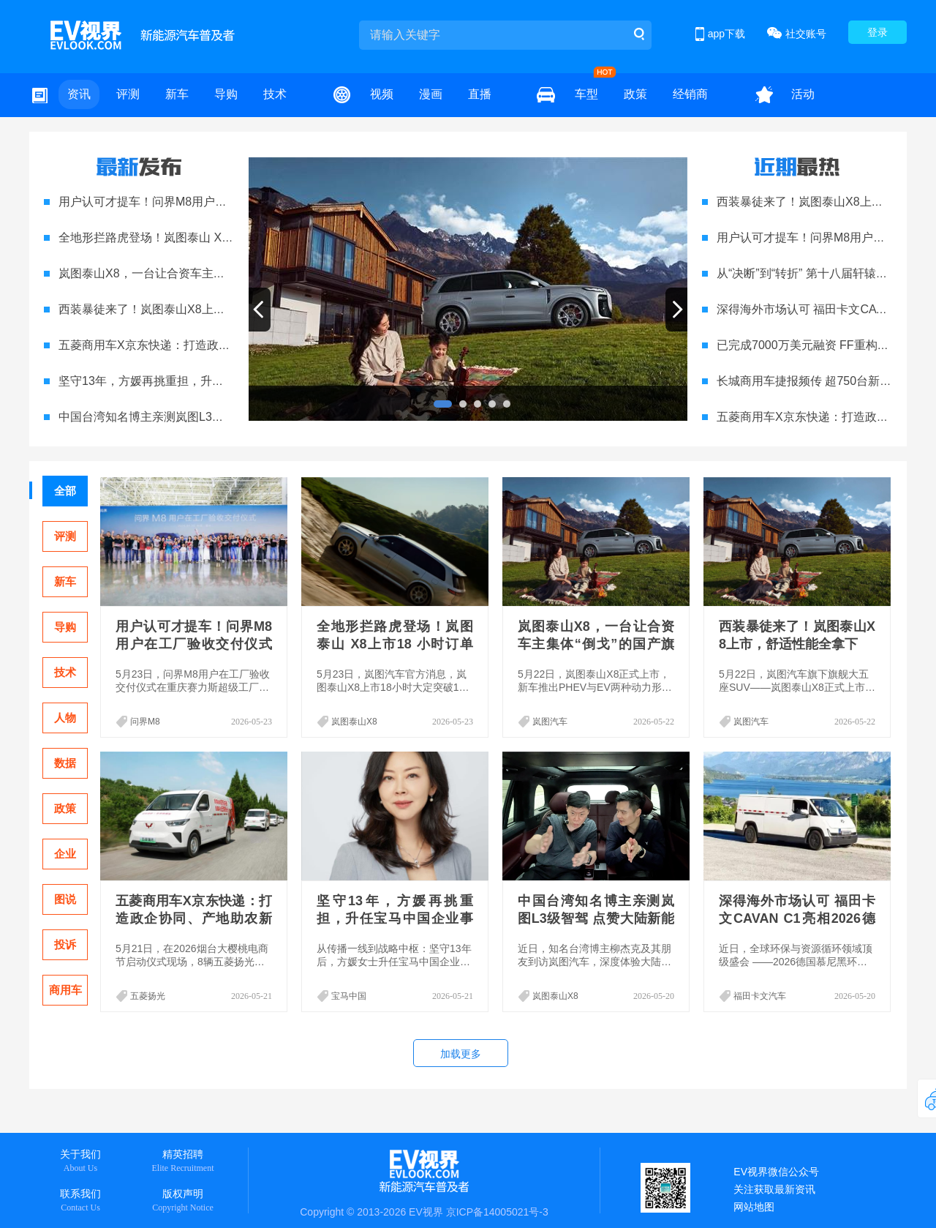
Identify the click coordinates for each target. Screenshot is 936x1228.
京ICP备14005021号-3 (497, 1212)
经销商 (690, 94)
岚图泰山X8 (354, 721)
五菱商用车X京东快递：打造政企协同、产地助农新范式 (202, 345)
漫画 (430, 94)
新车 (177, 94)
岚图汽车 (549, 721)
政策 (635, 94)
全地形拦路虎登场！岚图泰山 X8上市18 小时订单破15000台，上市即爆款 (395, 644)
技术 (275, 94)
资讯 (79, 94)
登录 (877, 32)
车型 (586, 94)
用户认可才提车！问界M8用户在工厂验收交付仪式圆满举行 (212, 201)
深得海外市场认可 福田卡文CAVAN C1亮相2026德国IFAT (797, 918)
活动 (803, 94)
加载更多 (460, 1054)
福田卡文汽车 (759, 996)
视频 (381, 94)
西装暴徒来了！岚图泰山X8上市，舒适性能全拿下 (188, 309)
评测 (128, 94)
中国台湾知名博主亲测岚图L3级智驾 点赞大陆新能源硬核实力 (218, 417)
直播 (479, 94)
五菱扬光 (147, 996)
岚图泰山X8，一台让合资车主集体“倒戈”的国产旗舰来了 (204, 273)
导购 (226, 94)
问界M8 (145, 721)
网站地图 (753, 1207)
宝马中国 (348, 996)
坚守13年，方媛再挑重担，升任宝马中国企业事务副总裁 (205, 381)
